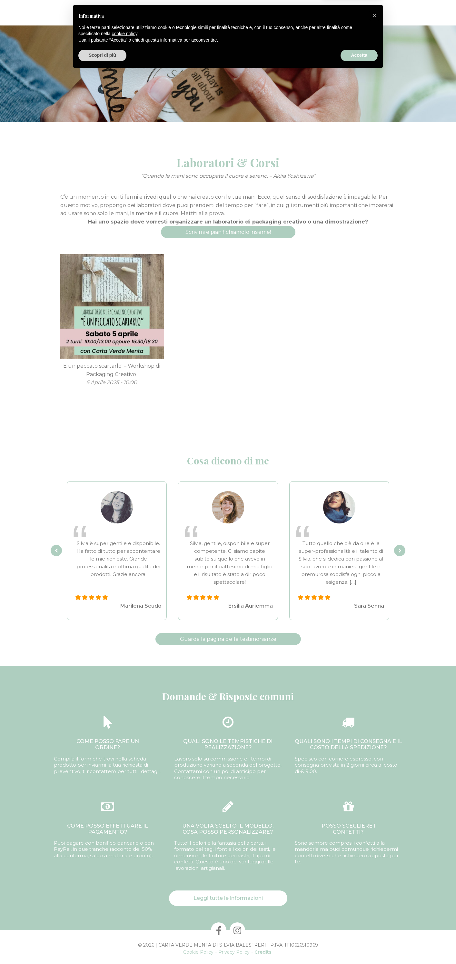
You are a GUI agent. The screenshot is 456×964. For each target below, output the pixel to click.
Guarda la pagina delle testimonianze (228, 639)
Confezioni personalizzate (172, 13)
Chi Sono (93, 13)
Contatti (312, 13)
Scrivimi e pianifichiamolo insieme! (228, 232)
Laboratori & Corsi (273, 13)
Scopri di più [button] (102, 946)
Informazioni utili (351, 13)
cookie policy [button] (124, 924)
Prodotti (122, 13)
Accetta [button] (359, 946)
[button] (374, 906)
